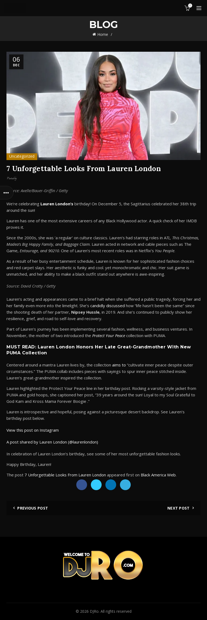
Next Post (178, 508)
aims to (119, 365)
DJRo (94, 611)
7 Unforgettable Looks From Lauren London (65, 474)
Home (102, 34)
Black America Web (158, 474)
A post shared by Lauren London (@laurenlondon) (52, 442)
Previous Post (32, 508)
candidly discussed (107, 305)
